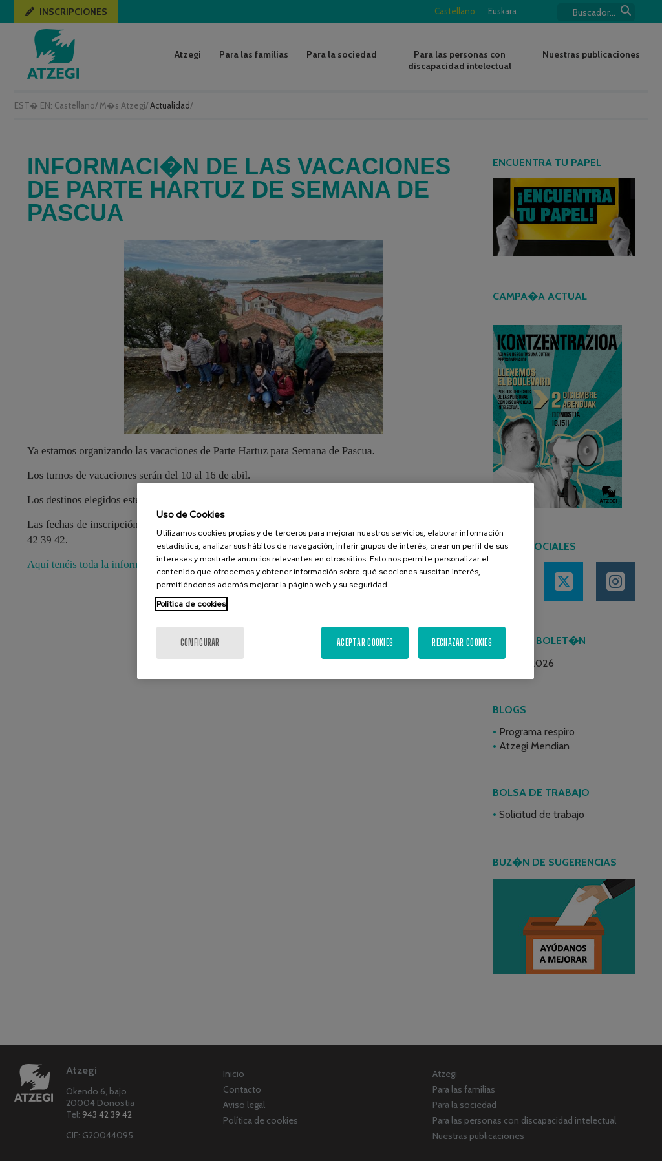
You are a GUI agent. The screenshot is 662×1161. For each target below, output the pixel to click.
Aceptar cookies (365, 642)
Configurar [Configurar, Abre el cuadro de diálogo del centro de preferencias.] (200, 642)
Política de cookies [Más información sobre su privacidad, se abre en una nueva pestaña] (191, 604)
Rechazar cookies (461, 642)
